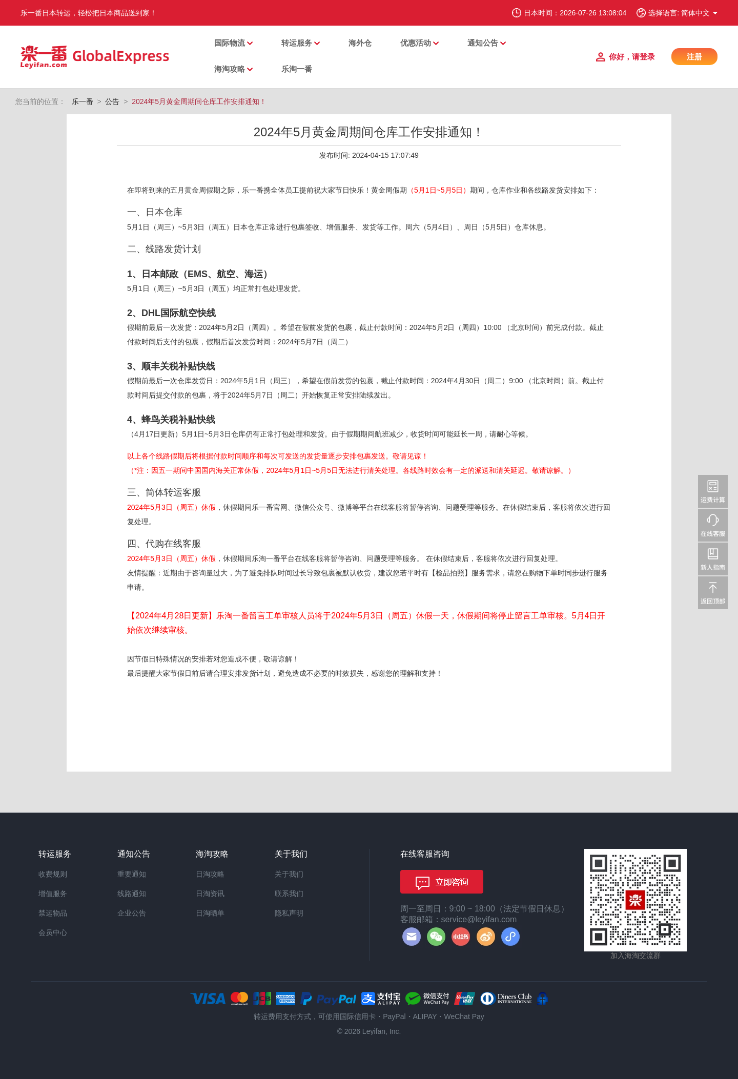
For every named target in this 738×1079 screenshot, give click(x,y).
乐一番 (82, 101)
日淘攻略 (210, 874)
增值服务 (52, 893)
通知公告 (482, 42)
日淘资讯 (210, 893)
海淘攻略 (229, 69)
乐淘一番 (296, 69)
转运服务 (296, 42)
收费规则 (52, 874)
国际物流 (229, 42)
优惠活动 (415, 42)
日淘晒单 (210, 913)
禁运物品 (52, 913)
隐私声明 (289, 913)
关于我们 (289, 874)
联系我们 (289, 893)
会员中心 (52, 932)
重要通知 (131, 874)
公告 (112, 101)
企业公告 (131, 913)
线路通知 (131, 893)
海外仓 (360, 42)
